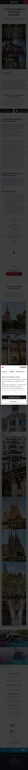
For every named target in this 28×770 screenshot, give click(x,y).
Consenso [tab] (4, 371)
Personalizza (14, 401)
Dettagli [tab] (11, 371)
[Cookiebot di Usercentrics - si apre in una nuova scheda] (20, 367)
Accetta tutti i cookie (14, 397)
